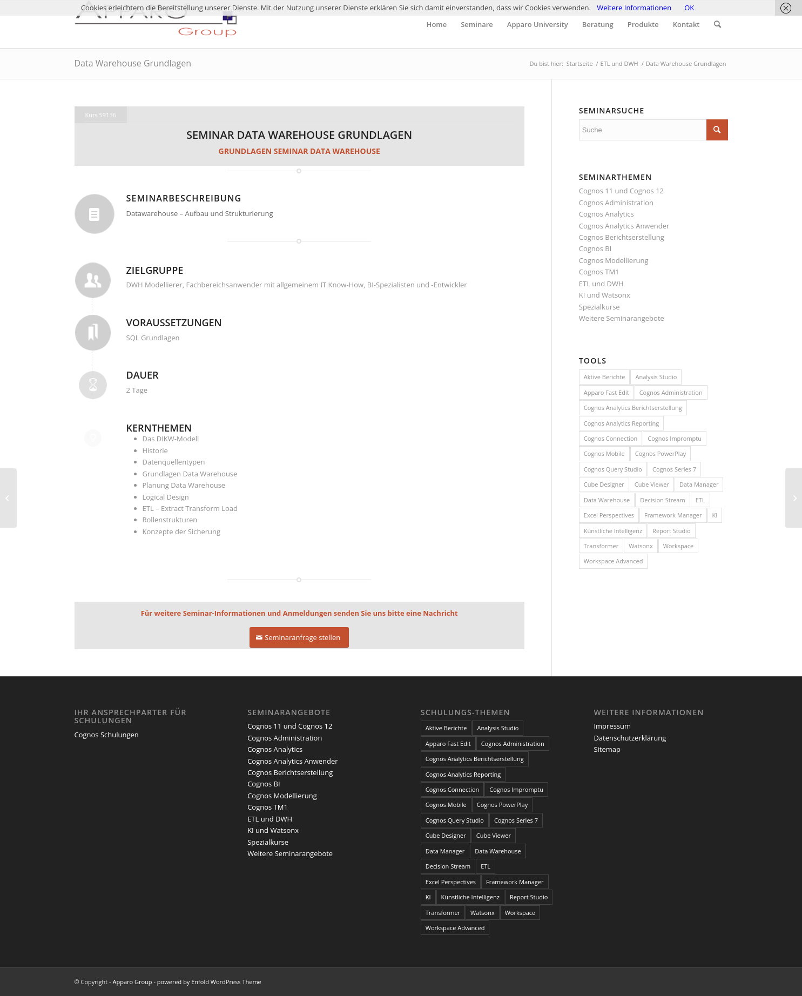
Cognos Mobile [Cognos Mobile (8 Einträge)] (604, 453)
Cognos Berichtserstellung (621, 237)
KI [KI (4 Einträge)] (715, 515)
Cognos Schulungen (107, 734)
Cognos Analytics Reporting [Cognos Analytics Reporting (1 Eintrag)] (621, 423)
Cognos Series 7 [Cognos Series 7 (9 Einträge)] (674, 469)
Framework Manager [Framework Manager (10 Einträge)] (673, 515)
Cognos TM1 (599, 272)
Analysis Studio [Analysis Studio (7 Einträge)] (656, 377)
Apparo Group (132, 982)
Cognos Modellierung (614, 260)
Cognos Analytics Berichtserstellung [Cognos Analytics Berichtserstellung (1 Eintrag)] (633, 407)
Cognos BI (595, 248)
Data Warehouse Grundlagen (133, 63)
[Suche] (717, 24)
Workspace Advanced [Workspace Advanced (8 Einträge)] (613, 561)
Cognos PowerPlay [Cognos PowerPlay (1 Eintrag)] (660, 453)
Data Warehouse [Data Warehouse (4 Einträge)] (607, 500)
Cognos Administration (616, 202)
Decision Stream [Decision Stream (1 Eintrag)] (662, 500)
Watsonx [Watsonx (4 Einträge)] (641, 546)
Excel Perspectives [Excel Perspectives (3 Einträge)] (609, 515)
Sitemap (607, 749)
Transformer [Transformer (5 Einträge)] (601, 546)
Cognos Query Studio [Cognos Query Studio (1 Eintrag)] (613, 469)
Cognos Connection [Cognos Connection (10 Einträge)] (611, 438)
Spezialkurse (599, 307)
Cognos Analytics (606, 214)
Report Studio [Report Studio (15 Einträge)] (671, 531)
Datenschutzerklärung (630, 738)
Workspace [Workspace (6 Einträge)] (678, 546)
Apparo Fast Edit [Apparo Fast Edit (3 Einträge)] (606, 392)
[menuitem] (437, 24)
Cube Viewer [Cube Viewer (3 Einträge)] (652, 484)
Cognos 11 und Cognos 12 (621, 191)
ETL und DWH (601, 283)
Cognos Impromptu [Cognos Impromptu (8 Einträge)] (675, 438)
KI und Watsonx (604, 295)
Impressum (612, 726)
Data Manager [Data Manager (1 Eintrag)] (699, 484)
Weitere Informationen (634, 7)
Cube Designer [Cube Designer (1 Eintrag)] (604, 484)
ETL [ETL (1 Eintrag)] (700, 500)
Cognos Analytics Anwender (624, 226)
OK (689, 7)
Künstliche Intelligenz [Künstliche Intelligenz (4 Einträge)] (613, 531)
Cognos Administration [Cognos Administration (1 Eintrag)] (671, 392)
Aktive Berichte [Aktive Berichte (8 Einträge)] (604, 377)
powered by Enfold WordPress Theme (209, 982)
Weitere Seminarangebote (621, 318)
